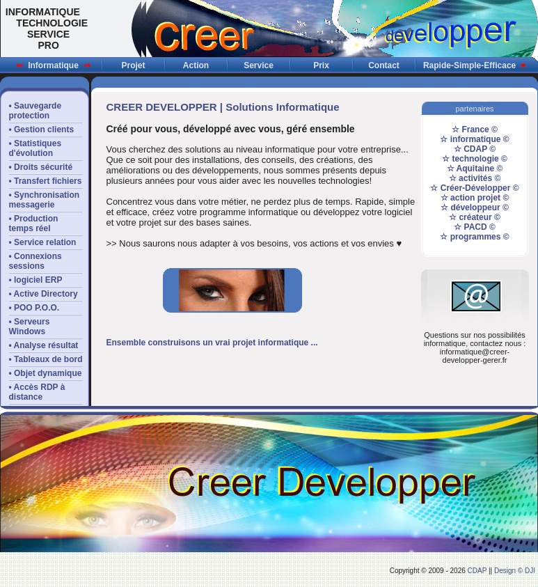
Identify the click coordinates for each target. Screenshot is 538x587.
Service (259, 65)
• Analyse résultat (44, 345)
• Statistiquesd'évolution (35, 148)
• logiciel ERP (36, 280)
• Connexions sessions (35, 261)
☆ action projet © (475, 198)
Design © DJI (514, 570)
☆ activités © (475, 178)
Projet (133, 65)
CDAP (477, 570)
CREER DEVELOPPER (161, 107)
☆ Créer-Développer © (474, 188)
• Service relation (43, 242)
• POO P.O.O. (34, 308)
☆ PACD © (475, 227)
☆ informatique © (474, 139)
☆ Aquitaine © (475, 168)
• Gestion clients (41, 129)
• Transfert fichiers (45, 181)
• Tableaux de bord (46, 359)
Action (196, 65)
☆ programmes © (474, 237)
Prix (321, 65)
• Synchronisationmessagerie (44, 200)
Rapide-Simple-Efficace (474, 65)
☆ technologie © (474, 159)
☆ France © (475, 129)
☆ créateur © (474, 217)
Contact (383, 65)
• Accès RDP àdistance (37, 392)
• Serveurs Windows (29, 326)
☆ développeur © (475, 207)
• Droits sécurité (41, 167)
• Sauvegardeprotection (35, 110)
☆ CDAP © (475, 149)
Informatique (53, 65)
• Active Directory (43, 294)
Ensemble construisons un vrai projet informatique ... (212, 342)
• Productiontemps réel (33, 223)
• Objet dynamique (45, 373)
